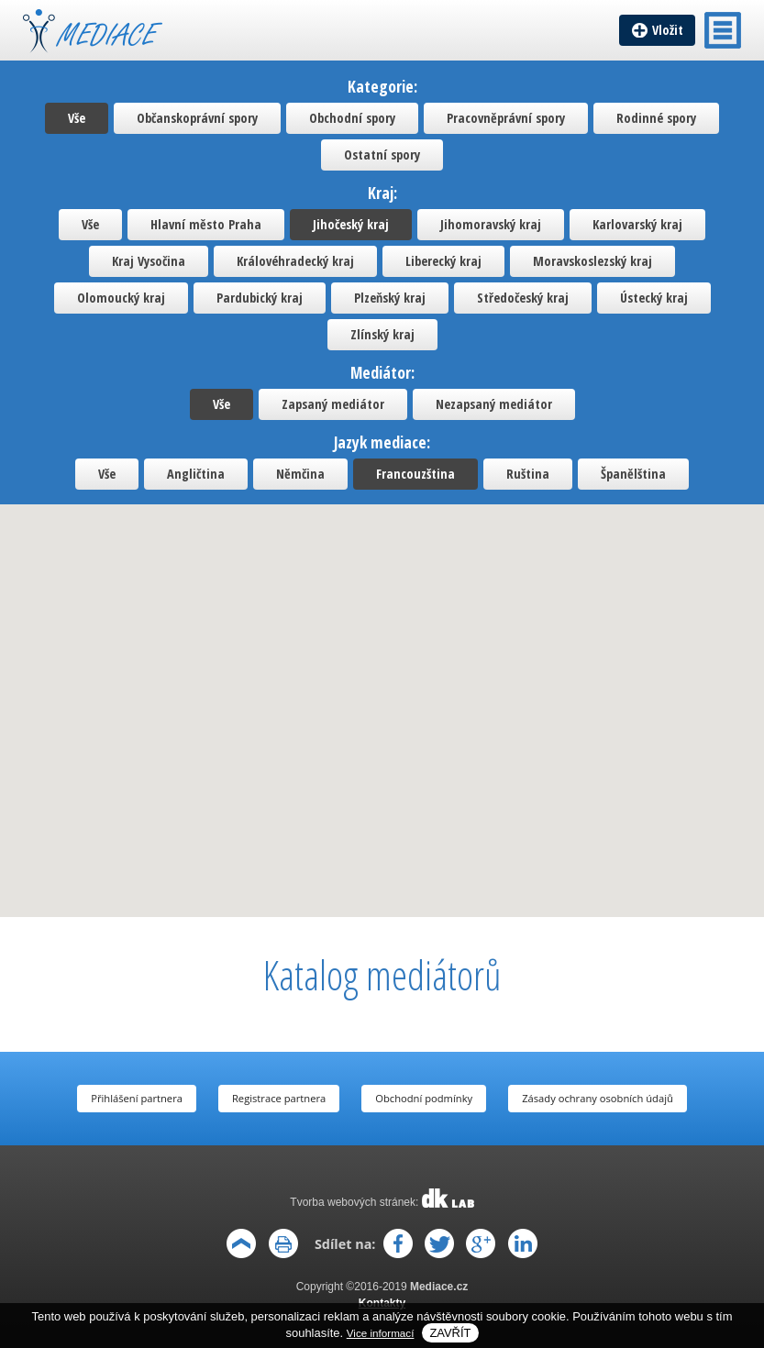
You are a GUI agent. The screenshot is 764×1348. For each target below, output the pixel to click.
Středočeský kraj (523, 297)
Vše (76, 118)
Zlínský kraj (382, 334)
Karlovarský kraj (637, 224)
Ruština (527, 473)
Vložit (667, 30)
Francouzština (415, 473)
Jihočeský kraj (351, 224)
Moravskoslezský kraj (592, 261)
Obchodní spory (352, 118)
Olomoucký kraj (121, 297)
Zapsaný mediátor (333, 404)
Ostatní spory (382, 154)
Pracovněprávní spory (506, 118)
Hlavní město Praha (205, 224)
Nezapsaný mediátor (494, 404)
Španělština (633, 473)
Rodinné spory (656, 118)
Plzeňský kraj (390, 297)
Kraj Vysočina (148, 261)
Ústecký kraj (654, 297)
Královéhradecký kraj (295, 261)
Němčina (300, 473)
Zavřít (450, 1333)
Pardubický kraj (259, 297)
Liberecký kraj (443, 261)
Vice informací (381, 1333)
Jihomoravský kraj (490, 224)
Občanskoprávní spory (197, 118)
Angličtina (196, 473)
